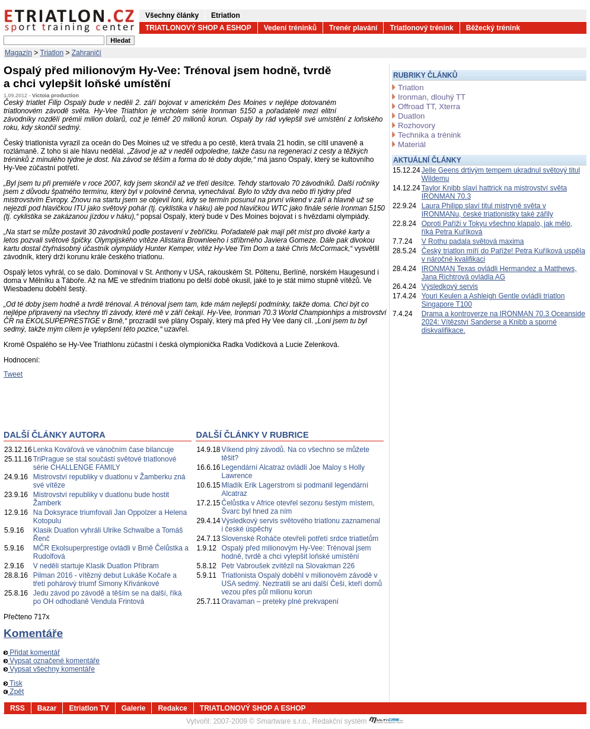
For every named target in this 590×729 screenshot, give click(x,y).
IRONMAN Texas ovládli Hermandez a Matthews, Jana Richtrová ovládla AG (499, 273)
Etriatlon (225, 15)
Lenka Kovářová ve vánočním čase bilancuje (103, 449)
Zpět (14, 691)
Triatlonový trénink (421, 28)
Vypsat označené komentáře (52, 661)
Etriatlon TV (89, 708)
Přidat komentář (32, 652)
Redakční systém (358, 721)
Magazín (18, 53)
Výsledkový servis (450, 286)
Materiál (412, 144)
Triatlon (52, 53)
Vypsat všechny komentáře (49, 669)
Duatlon (411, 116)
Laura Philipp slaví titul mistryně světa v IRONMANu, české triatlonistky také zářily (487, 210)
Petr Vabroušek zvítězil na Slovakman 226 (288, 566)
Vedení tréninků (290, 28)
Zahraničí (86, 53)
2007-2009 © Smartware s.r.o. (260, 721)
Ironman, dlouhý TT (431, 97)
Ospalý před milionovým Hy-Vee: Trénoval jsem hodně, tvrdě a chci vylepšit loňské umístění (296, 552)
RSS (17, 708)
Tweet (13, 374)
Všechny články (172, 15)
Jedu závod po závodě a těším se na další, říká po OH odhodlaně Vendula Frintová (107, 597)
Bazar (47, 708)
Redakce (172, 708)
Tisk (13, 683)
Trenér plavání (353, 28)
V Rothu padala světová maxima (473, 241)
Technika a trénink (429, 134)
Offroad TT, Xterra (429, 106)
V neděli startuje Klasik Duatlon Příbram (96, 566)
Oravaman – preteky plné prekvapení (280, 601)
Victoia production (55, 95)
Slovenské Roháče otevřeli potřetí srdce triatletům (300, 538)
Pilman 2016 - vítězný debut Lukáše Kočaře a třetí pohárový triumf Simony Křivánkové (105, 579)
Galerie (134, 708)
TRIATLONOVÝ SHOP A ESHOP (198, 28)
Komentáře (33, 633)
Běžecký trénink (493, 28)
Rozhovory (416, 125)
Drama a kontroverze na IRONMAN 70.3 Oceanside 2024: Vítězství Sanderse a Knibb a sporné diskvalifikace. (503, 322)
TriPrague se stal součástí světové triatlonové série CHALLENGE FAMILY (105, 463)
